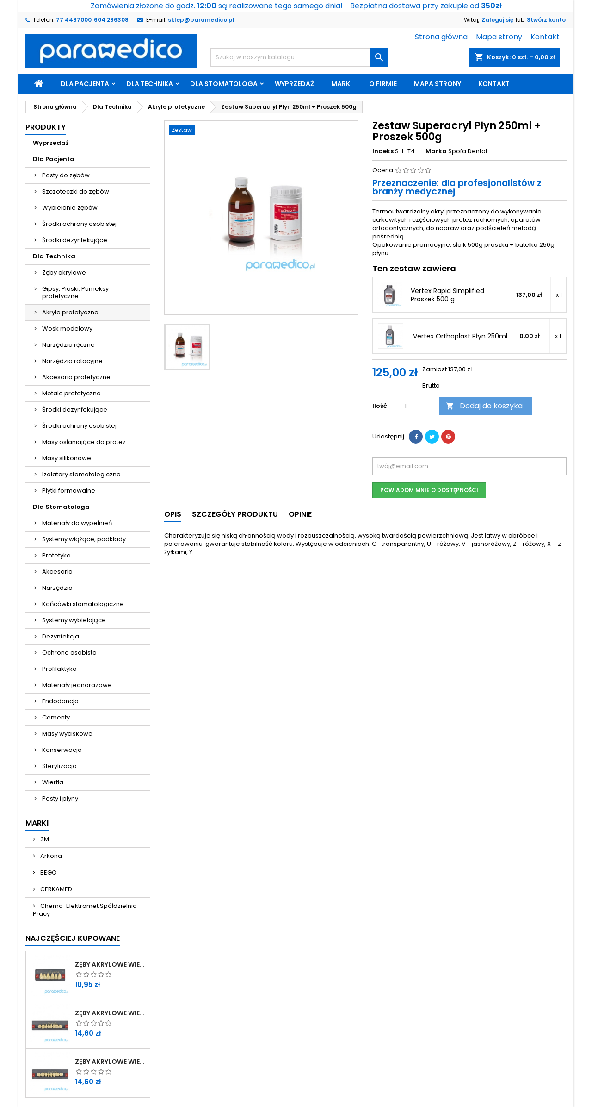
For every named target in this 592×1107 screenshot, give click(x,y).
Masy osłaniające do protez (84, 442)
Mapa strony (499, 36)
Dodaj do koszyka (484, 405)
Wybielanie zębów (70, 207)
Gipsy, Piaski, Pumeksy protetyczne (75, 292)
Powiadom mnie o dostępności (429, 490)
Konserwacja (62, 749)
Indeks (383, 151)
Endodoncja (60, 701)
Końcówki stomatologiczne (83, 604)
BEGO (48, 872)
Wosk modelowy (67, 328)
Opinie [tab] (300, 514)
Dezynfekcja (60, 636)
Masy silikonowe (66, 458)
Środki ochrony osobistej (79, 223)
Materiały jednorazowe (77, 685)
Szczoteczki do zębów (75, 191)
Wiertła (52, 782)
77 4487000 (74, 20)
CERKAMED (55, 889)
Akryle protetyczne (70, 312)
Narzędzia (57, 587)
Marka (436, 151)
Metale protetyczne (71, 393)
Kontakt (545, 36)
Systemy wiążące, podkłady (84, 539)
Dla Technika (149, 83)
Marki (341, 83)
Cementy (56, 717)
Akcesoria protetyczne (76, 377)
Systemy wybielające (74, 620)
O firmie (383, 83)
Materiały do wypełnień (77, 523)
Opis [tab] (172, 514)
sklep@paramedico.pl (201, 20)
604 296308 (111, 20)
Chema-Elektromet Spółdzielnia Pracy (85, 909)
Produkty (45, 127)
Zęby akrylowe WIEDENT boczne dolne (110, 1061)
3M (44, 839)
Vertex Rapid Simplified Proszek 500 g (447, 295)
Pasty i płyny (60, 798)
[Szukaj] (299, 57)
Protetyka (56, 555)
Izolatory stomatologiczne (81, 474)
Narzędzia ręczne (68, 344)
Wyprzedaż (294, 83)
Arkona (50, 855)
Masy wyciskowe (67, 733)
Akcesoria (57, 571)
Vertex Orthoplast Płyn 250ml (460, 336)
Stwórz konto (546, 20)
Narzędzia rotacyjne (72, 360)
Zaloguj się (497, 20)
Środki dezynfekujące (74, 240)
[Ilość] (405, 406)
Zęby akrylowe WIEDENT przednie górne (110, 964)
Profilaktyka (59, 668)
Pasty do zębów (66, 175)
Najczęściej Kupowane (72, 938)
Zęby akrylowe (64, 272)
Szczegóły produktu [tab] (235, 514)
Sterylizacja (59, 766)
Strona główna (441, 36)
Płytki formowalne (68, 490)
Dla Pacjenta (85, 83)
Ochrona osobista (69, 652)
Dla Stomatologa (224, 83)
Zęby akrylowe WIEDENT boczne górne (110, 1013)
